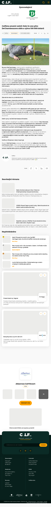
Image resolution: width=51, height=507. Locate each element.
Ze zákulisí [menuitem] (7, 464)
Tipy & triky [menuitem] (7, 475)
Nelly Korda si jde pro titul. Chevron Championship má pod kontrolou (27, 191)
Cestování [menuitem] (31, 458)
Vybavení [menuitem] (7, 482)
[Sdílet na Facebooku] (39, 33)
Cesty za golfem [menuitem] (33, 462)
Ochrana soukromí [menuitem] (32, 501)
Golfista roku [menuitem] (32, 480)
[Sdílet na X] (41, 33)
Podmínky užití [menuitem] (24, 501)
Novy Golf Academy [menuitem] (10, 471)
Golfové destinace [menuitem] (33, 460)
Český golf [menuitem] (7, 460)
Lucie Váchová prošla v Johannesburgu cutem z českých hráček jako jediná (27, 263)
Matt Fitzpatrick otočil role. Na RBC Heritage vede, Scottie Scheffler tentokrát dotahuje (29, 238)
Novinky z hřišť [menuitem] (32, 471)
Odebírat (43, 444)
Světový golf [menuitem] (8, 462)
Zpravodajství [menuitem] (8, 458)
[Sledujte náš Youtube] (30, 450)
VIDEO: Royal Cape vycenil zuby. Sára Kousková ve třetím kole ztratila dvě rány (32, 206)
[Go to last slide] (41, 275)
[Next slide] (44, 275)
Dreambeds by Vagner (10, 298)
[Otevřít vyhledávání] (43, 2)
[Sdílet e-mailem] (47, 33)
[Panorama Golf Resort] (12, 496)
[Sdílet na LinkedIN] (44, 33)
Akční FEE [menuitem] (31, 473)
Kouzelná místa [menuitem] (32, 464)
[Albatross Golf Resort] (19, 496)
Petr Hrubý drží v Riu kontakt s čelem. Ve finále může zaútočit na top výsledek (29, 246)
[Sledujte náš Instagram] (25, 450)
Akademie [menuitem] (7, 469)
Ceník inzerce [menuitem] (40, 501)
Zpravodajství (14, 33)
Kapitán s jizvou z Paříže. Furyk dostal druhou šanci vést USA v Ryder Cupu (31, 222)
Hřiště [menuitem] (30, 469)
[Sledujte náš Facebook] (20, 450)
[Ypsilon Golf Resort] (26, 496)
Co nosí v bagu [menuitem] (8, 486)
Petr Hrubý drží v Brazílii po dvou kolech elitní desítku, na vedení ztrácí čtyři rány (30, 255)
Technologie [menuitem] (8, 484)
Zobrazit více (25, 403)
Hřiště (25, 386)
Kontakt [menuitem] (45, 501)
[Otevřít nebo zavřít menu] (48, 2)
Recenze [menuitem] (7, 480)
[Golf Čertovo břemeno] (38, 496)
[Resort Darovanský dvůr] (31, 496)
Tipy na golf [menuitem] (31, 475)
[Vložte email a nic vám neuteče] (22, 445)
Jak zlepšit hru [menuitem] (8, 473)
